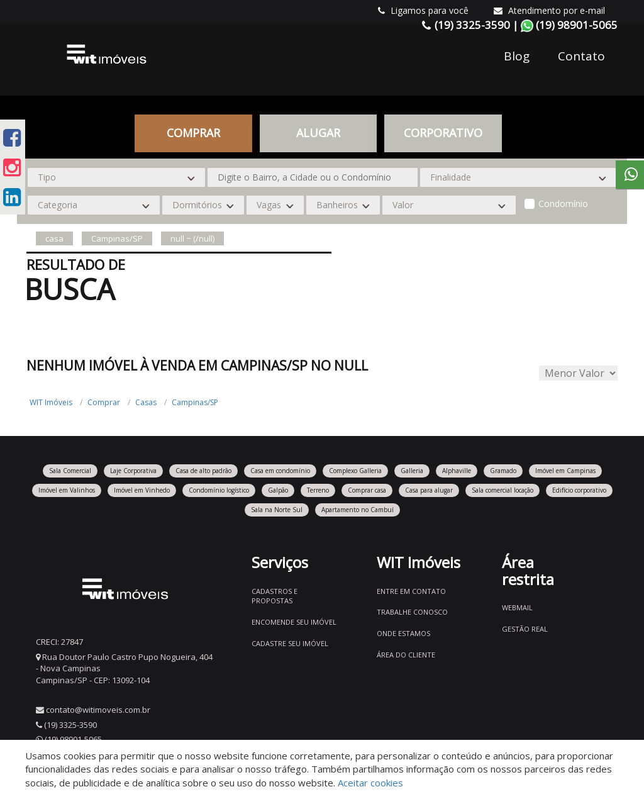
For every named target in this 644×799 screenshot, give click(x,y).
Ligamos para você (423, 10)
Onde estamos (403, 633)
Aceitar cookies (370, 782)
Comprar (193, 132)
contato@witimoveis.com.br (98, 709)
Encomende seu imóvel (294, 622)
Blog (517, 56)
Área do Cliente (406, 654)
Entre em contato (411, 591)
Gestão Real (525, 629)
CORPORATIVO (443, 132)
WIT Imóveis (51, 402)
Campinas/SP (195, 402)
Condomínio (563, 203)
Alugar (318, 132)
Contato (581, 56)
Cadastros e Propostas (274, 596)
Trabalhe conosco (412, 612)
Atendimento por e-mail (549, 10)
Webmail (517, 607)
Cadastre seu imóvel (290, 643)
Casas (146, 402)
